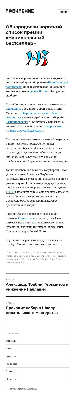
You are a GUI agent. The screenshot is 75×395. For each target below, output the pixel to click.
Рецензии (12, 333)
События (11, 371)
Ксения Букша (27, 218)
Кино (9, 348)
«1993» (10, 191)
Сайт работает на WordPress (23, 389)
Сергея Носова (39, 91)
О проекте (12, 379)
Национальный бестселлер (20, 259)
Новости (25, 252)
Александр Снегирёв (44, 252)
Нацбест (60, 256)
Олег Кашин (13, 108)
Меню (64, 12)
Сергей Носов (56, 259)
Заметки (11, 356)
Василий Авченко (17, 121)
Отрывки (11, 340)
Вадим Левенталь (26, 256)
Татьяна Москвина (15, 262)
